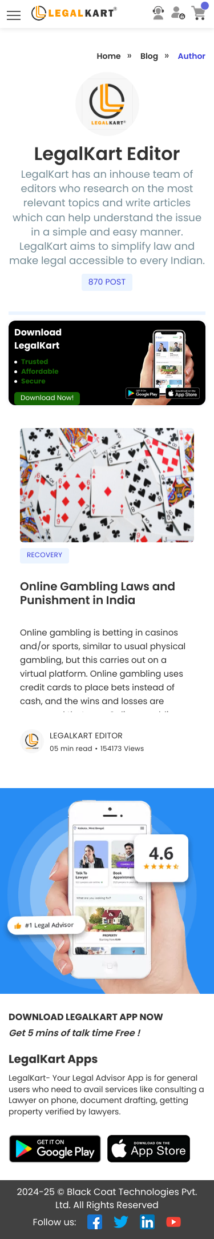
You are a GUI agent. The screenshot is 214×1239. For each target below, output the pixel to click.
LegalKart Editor (86, 735)
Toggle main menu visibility (14, 12)
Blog (149, 56)
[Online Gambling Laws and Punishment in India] (107, 599)
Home (108, 56)
